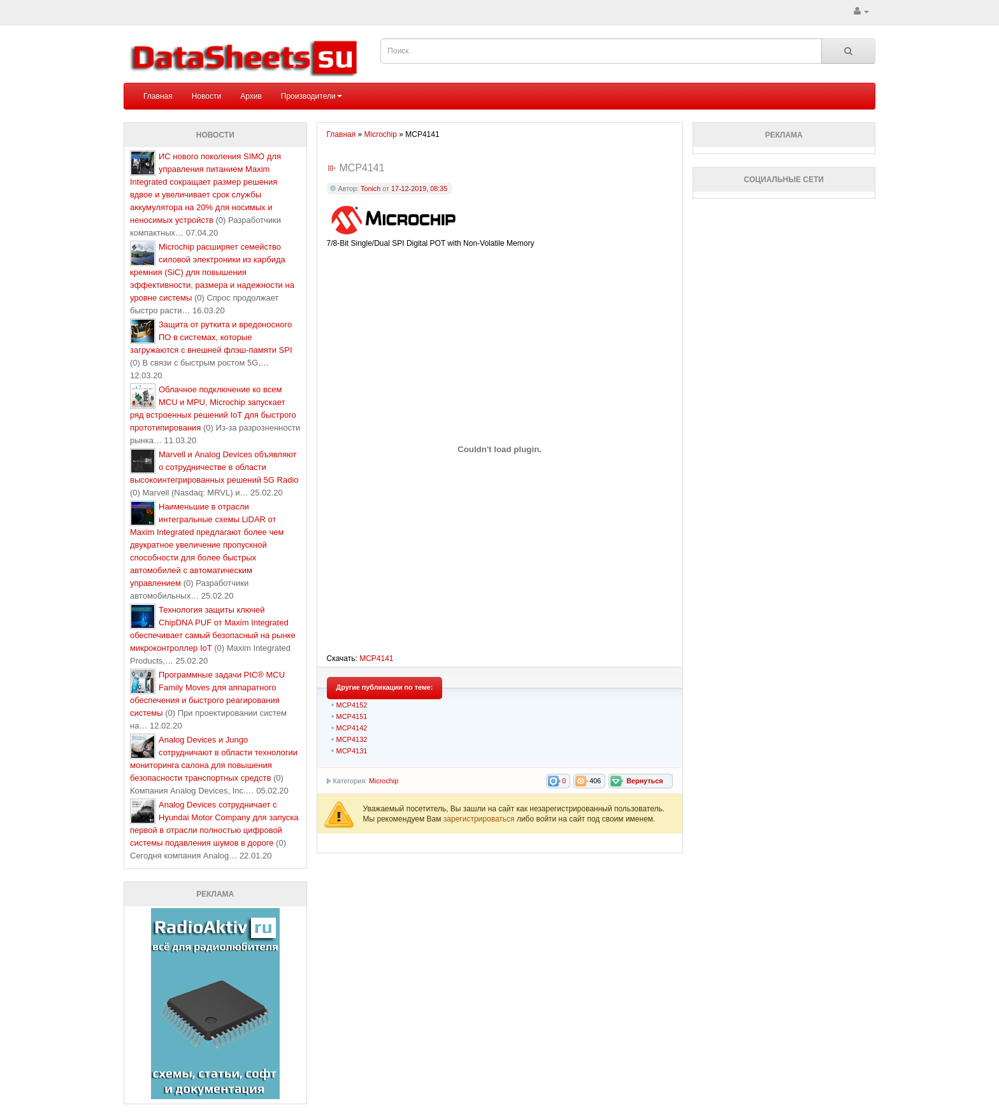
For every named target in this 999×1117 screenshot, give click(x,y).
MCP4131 (352, 751)
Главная (158, 96)
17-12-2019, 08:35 (419, 188)
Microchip (383, 781)
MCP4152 (352, 705)
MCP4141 (376, 658)
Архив (251, 96)
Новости (206, 96)
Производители (311, 96)
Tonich (370, 188)
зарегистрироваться (480, 819)
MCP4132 (352, 739)
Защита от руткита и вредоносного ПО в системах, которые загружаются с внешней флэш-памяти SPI (211, 337)
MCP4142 (352, 728)
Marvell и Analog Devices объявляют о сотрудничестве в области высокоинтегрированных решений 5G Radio (214, 467)
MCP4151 (352, 716)
